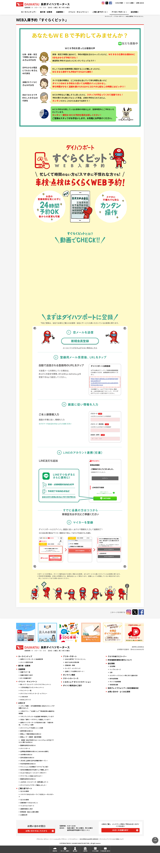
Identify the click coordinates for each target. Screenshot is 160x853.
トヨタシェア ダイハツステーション (77, 682)
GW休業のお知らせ (26, 755)
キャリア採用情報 (115, 682)
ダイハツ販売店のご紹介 (72, 685)
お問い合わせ (140, 3)
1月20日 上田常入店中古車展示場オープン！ (34, 761)
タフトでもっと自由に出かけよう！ (31, 776)
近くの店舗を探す (26, 678)
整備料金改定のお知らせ (28, 745)
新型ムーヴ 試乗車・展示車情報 (30, 737)
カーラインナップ (28, 12)
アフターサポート (118, 12)
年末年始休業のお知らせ (28, 764)
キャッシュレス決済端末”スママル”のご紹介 (34, 767)
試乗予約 (55, 851)
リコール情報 (129, 3)
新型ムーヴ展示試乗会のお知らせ (30, 734)
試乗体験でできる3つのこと (29, 803)
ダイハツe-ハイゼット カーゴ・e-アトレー (33, 693)
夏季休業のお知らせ (26, 731)
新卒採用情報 (114, 679)
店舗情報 (59, 12)
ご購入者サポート (99, 12)
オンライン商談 (69, 674)
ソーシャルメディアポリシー (59, 839)
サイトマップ (104, 839)
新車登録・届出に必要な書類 (29, 812)
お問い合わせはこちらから (36, 830)
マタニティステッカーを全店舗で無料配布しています (37, 716)
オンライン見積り (65, 851)
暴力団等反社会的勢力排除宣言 (89, 839)
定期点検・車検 (70, 665)
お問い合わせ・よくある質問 (119, 691)
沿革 (111, 672)
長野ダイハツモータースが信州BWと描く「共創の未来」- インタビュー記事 (36, 723)
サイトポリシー (73, 839)
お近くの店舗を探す (120, 830)
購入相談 (75, 851)
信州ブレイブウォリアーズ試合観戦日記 (123, 688)
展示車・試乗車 (46, 12)
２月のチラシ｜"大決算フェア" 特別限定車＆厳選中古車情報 (36, 712)
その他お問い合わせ (105, 851)
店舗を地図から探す (26, 675)
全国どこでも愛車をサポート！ (75, 671)
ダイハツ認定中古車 (26, 662)
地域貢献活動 (114, 685)
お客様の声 (23, 815)
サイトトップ (108, 16)
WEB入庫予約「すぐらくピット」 (135, 16)
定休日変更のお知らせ (27, 758)
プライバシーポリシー (42, 839)
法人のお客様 (24, 791)
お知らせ (21, 703)
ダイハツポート (25, 748)
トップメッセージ (115, 669)
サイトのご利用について (116, 839)
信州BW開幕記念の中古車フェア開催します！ (34, 770)
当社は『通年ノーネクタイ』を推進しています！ (35, 719)
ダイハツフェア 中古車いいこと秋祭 (31, 728)
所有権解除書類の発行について (120, 660)
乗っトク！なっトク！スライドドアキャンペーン (35, 684)
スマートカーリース (70, 678)
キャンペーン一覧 (25, 690)
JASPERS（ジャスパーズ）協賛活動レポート (34, 782)
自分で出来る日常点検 (72, 662)
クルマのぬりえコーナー (117, 656)
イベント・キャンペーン (77, 12)
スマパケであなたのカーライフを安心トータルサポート (36, 795)
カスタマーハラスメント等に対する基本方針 (124, 675)
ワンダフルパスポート (27, 806)
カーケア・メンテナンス (72, 668)
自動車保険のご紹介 (26, 809)
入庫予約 (85, 851)
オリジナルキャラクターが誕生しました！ (33, 785)
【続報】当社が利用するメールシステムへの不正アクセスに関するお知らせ (36, 741)
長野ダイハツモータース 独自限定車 (31, 659)
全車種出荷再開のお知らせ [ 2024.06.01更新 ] (34, 751)
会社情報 (134, 12)
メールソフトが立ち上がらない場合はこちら (80, 348)
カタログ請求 (119, 3)
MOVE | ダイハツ (25, 700)
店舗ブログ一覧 (25, 672)
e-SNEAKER (24, 697)
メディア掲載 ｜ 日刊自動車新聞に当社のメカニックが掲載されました (36, 707)
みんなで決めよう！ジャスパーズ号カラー (33, 773)
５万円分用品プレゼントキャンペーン (32, 687)
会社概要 (112, 666)
